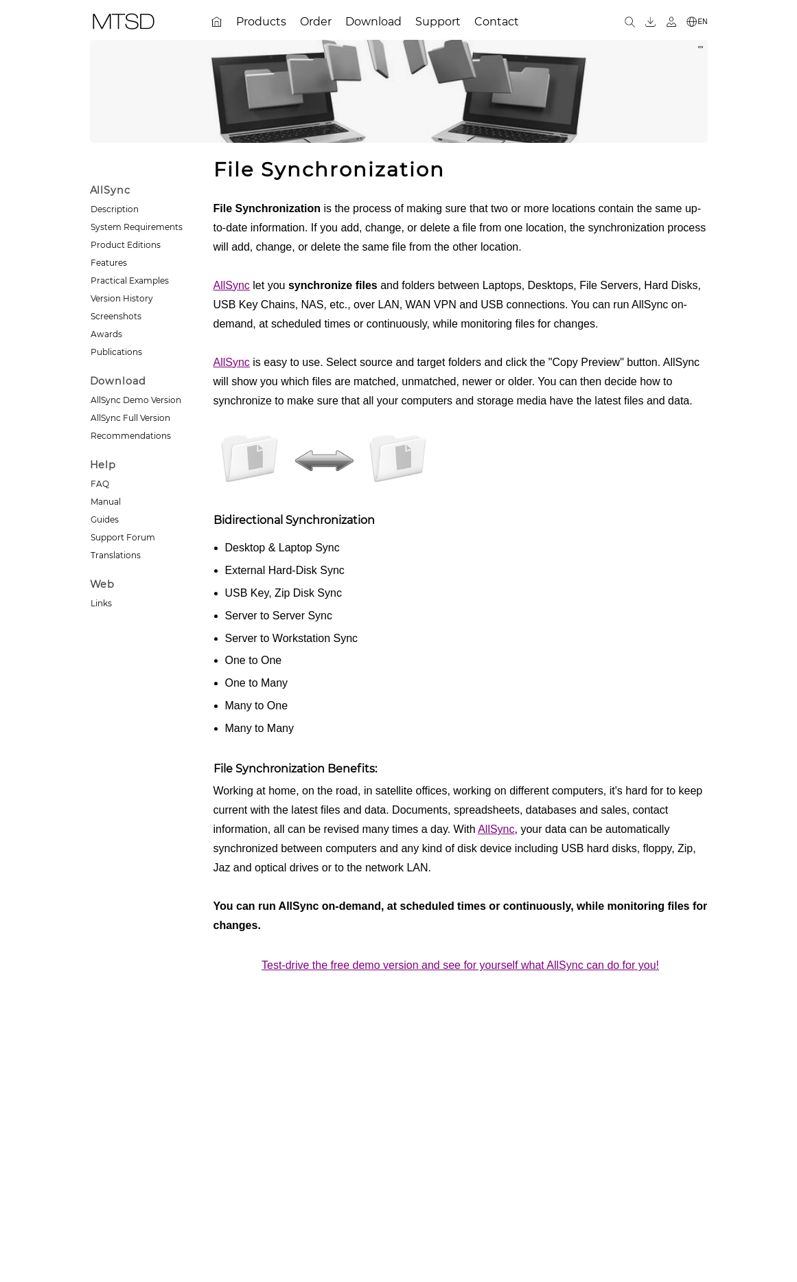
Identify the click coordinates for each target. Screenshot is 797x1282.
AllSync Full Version (130, 418)
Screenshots (116, 316)
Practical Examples (130, 280)
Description (115, 209)
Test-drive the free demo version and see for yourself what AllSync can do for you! (460, 965)
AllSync (231, 285)
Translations (116, 555)
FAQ (100, 484)
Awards (106, 334)
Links (101, 603)
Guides (105, 519)
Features (109, 262)
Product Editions (126, 245)
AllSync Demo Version (136, 400)
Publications (116, 352)
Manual (106, 501)
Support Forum (123, 537)
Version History (122, 298)
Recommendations (131, 436)
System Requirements (137, 227)
